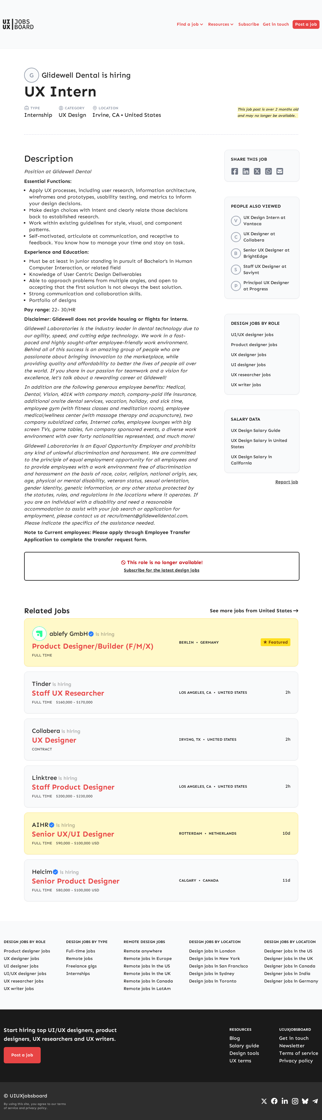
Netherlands (222, 833)
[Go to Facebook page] (274, 1101)
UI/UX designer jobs (252, 334)
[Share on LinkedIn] (246, 171)
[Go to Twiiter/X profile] (264, 1101)
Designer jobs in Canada (289, 966)
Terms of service (298, 1053)
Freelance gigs (81, 966)
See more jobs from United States (251, 611)
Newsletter (291, 1046)
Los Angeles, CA (195, 692)
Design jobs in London (212, 951)
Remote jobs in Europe (148, 958)
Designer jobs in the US (288, 951)
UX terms (240, 1061)
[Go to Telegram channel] (315, 1101)
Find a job (190, 24)
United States (143, 114)
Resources (221, 24)
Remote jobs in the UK (147, 973)
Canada (210, 880)
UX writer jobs (246, 384)
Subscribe (248, 24)
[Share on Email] (280, 171)
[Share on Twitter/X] (257, 171)
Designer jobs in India (287, 973)
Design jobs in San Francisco (218, 966)
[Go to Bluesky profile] (305, 1101)
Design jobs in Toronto (213, 981)
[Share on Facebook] (234, 171)
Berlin (186, 642)
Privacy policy (296, 1061)
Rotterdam (190, 833)
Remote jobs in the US (147, 966)
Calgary (187, 880)
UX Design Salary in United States (259, 443)
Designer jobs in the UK (288, 958)
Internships (78, 973)
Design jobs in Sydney (211, 973)
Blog (234, 1038)
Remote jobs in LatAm (147, 988)
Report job (286, 482)
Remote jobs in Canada (148, 981)
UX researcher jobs (251, 374)
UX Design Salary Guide (255, 430)
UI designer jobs (248, 364)
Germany (209, 642)
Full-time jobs (80, 951)
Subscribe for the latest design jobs (161, 570)
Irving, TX (190, 739)
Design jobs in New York (214, 958)
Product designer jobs (254, 344)
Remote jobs (79, 958)
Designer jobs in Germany (291, 981)
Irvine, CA (106, 114)
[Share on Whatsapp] (268, 171)
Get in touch (276, 24)
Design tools (244, 1053)
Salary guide (244, 1046)
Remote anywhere (143, 951)
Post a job (306, 24)
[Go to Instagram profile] (295, 1101)
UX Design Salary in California (251, 460)
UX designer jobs (248, 354)
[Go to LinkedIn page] (284, 1101)
